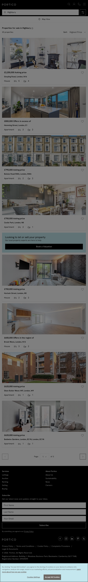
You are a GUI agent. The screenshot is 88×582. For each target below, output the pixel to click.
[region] (44, 572)
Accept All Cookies (52, 577)
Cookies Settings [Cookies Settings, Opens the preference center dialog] (33, 577)
